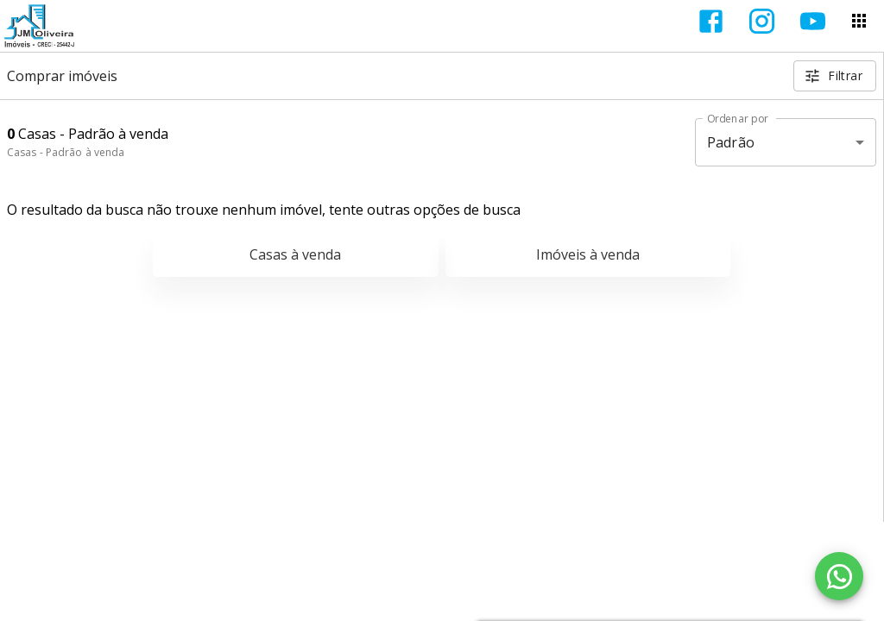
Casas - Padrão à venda (65, 152)
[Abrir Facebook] (711, 21)
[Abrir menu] (859, 20)
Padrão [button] (731, 142)
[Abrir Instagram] (762, 21)
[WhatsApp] (839, 576)
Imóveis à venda (588, 254)
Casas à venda (295, 254)
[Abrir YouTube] (813, 21)
